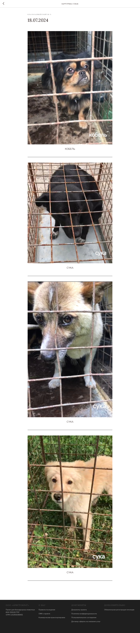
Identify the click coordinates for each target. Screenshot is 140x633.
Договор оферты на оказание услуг (85, 621)
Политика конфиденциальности (84, 614)
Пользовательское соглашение (83, 617)
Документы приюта (79, 610)
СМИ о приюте (44, 614)
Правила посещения (47, 610)
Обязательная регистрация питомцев (119, 610)
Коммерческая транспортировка (52, 617)
